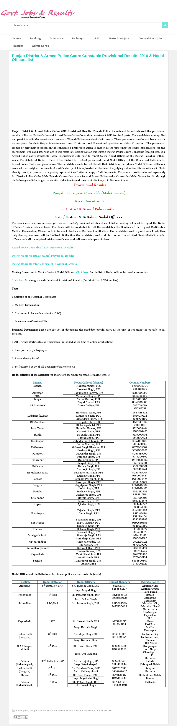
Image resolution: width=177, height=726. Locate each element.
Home (17, 38)
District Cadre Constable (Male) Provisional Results (43, 255)
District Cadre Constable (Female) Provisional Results (44, 263)
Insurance (56, 38)
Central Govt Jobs (150, 38)
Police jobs (22, 710)
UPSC (96, 38)
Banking (35, 38)
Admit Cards (40, 46)
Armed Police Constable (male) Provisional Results (42, 247)
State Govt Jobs (119, 38)
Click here (82, 272)
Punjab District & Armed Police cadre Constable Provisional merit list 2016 (71, 710)
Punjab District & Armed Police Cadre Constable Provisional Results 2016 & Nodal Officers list (88, 58)
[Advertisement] (89, 99)
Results (18, 46)
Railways (78, 38)
